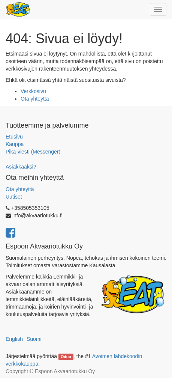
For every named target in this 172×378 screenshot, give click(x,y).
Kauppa (15, 144)
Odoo (66, 356)
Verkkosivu (33, 91)
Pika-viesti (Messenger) (33, 152)
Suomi (34, 339)
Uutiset (14, 197)
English (14, 339)
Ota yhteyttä (35, 99)
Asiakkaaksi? (21, 167)
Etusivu (14, 137)
